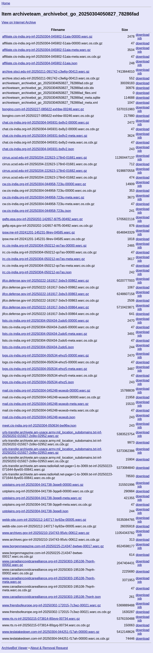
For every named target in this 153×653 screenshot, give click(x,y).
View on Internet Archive (19, 22)
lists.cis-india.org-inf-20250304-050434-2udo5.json (38, 347)
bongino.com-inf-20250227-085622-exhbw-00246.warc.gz (43, 109)
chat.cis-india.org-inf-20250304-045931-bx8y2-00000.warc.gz (45, 122)
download (142, 34)
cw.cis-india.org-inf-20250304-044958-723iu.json (36, 210)
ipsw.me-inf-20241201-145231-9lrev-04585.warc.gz (38, 232)
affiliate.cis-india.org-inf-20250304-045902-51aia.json (39, 63)
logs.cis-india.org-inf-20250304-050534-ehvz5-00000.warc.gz (45, 355)
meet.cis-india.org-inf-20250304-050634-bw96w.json (39, 425)
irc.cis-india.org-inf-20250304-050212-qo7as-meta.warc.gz (43, 259)
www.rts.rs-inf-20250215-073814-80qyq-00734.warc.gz (41, 618)
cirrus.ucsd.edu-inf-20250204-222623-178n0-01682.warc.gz (44, 170)
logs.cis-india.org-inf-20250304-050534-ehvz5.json (38, 382)
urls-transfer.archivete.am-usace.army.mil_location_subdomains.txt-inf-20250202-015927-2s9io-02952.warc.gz (52, 434)
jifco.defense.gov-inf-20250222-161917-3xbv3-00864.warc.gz (45, 307)
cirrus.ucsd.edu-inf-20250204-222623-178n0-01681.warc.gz (44, 157)
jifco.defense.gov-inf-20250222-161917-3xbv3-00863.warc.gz (45, 294)
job (139, 38)
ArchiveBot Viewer (14, 648)
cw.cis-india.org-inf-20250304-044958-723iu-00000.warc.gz (44, 184)
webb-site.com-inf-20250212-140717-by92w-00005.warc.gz (44, 519)
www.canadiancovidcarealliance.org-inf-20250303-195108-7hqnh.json (51, 596)
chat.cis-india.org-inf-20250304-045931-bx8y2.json (38, 149)
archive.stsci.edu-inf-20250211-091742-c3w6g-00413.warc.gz (45, 71)
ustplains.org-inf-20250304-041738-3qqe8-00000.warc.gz (42, 484)
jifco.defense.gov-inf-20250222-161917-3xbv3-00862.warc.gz (45, 280)
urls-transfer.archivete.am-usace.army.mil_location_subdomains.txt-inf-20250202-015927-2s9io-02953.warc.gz (52, 450)
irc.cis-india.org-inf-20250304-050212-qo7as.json (37, 272)
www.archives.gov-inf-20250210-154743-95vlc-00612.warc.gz (45, 533)
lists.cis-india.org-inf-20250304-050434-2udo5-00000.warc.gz (45, 320)
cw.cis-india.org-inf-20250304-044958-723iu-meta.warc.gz (43, 197)
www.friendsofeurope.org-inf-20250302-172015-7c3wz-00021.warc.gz (51, 605)
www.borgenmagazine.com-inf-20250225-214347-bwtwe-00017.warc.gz (53, 546)
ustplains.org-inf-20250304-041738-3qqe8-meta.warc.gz (41, 498)
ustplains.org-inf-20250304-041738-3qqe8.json (35, 511)
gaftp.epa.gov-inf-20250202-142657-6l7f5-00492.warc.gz (42, 219)
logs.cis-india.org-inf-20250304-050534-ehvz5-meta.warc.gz (44, 368)
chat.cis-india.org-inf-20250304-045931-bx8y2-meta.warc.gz (44, 135)
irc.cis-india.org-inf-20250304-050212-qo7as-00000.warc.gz (44, 245)
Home (6, 3)
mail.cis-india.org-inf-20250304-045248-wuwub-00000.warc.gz (46, 390)
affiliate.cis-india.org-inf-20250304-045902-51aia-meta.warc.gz (46, 50)
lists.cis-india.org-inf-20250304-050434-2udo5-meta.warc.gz (44, 333)
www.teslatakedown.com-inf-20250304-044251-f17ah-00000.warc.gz (50, 631)
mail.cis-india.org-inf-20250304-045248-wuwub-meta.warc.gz (45, 404)
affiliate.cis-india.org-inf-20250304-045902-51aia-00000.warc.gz (47, 36)
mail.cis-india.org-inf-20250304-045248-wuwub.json (38, 417)
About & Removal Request (49, 648)
